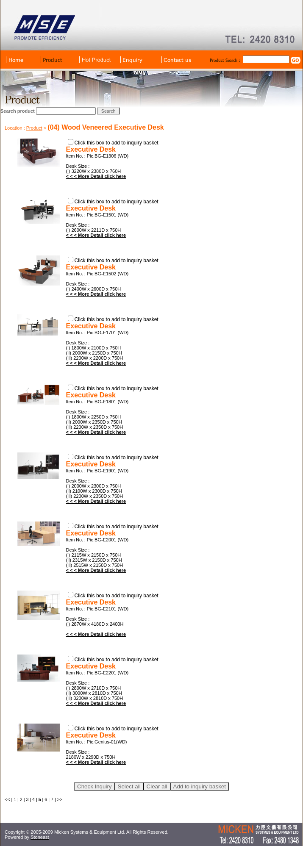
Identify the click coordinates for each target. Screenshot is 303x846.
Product (34, 127)
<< (7, 799)
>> (59, 799)
